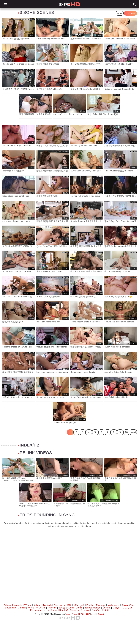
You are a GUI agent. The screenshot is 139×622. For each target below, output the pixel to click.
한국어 (105, 610)
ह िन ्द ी (78, 605)
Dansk (79, 608)
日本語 (62, 608)
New (119, 13)
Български (59, 605)
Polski (54, 610)
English (90, 605)
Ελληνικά (100, 605)
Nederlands (113, 605)
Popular (130, 13)
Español (96, 610)
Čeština (106, 608)
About (93, 614)
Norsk (31, 608)
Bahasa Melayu (93, 608)
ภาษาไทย (41, 608)
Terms (67, 614)
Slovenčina (10, 608)
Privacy (75, 614)
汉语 (69, 605)
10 (126, 432)
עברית (46, 610)
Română (63, 610)
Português (35, 610)
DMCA (81, 614)
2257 (88, 614)
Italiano (37, 605)
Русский (85, 610)
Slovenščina (127, 605)
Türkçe (27, 605)
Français (52, 608)
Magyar (116, 608)
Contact (101, 614)
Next (133, 432)
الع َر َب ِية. (127, 608)
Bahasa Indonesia (13, 605)
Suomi (70, 608)
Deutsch (47, 605)
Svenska (74, 610)
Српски (22, 608)
